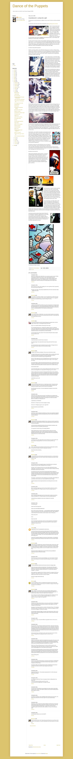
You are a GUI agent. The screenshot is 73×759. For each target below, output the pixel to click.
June (15, 91)
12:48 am (32, 709)
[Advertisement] (44, 735)
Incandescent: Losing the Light (19, 112)
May (15, 137)
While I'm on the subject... (18, 124)
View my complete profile (21, 20)
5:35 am (32, 614)
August (16, 88)
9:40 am (32, 715)
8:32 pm (32, 635)
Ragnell (49, 23)
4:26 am (32, 408)
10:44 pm (32, 483)
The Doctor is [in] (17, 114)
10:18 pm (32, 586)
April (15, 139)
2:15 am (32, 317)
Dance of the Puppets (30, 6)
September (16, 87)
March (16, 140)
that (53, 23)
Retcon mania (16, 92)
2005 (15, 145)
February (16, 142)
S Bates (32, 527)
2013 (15, 71)
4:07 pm (32, 451)
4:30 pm (32, 560)
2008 (15, 78)
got (52, 23)
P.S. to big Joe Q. (17, 95)
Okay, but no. (16, 128)
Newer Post (31, 745)
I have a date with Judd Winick (19, 99)
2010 (15, 75)
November (16, 84)
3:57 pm (32, 524)
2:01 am (32, 309)
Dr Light (32, 269)
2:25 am (32, 335)
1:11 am (32, 300)
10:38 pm (32, 459)
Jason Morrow (38, 753)
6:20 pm (32, 577)
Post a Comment (33, 725)
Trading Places (16, 104)
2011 (15, 74)
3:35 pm (32, 442)
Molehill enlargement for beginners (18, 130)
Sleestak (32, 445)
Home (45, 745)
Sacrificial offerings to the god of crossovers (19, 97)
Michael (32, 581)
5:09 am (32, 683)
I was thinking (16, 94)
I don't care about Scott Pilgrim (19, 136)
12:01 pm (32, 553)
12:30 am (32, 281)
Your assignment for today (18, 103)
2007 (15, 80)
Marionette (33, 295)
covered (56, 23)
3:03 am (32, 347)
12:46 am (32, 598)
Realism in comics (17, 111)
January (16, 143)
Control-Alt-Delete (17, 127)
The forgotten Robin (17, 118)
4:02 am (32, 390)
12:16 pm (32, 416)
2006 (15, 81)
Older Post (58, 745)
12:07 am (32, 499)
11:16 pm (32, 490)
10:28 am (32, 539)
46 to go (15, 119)
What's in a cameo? (17, 132)
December (16, 82)
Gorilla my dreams (17, 125)
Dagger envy (16, 115)
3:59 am (32, 379)
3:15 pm (32, 723)
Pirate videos (16, 122)
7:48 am (32, 691)
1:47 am (32, 674)
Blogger (46, 753)
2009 (15, 77)
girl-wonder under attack (18, 109)
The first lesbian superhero (18, 121)
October (16, 85)
